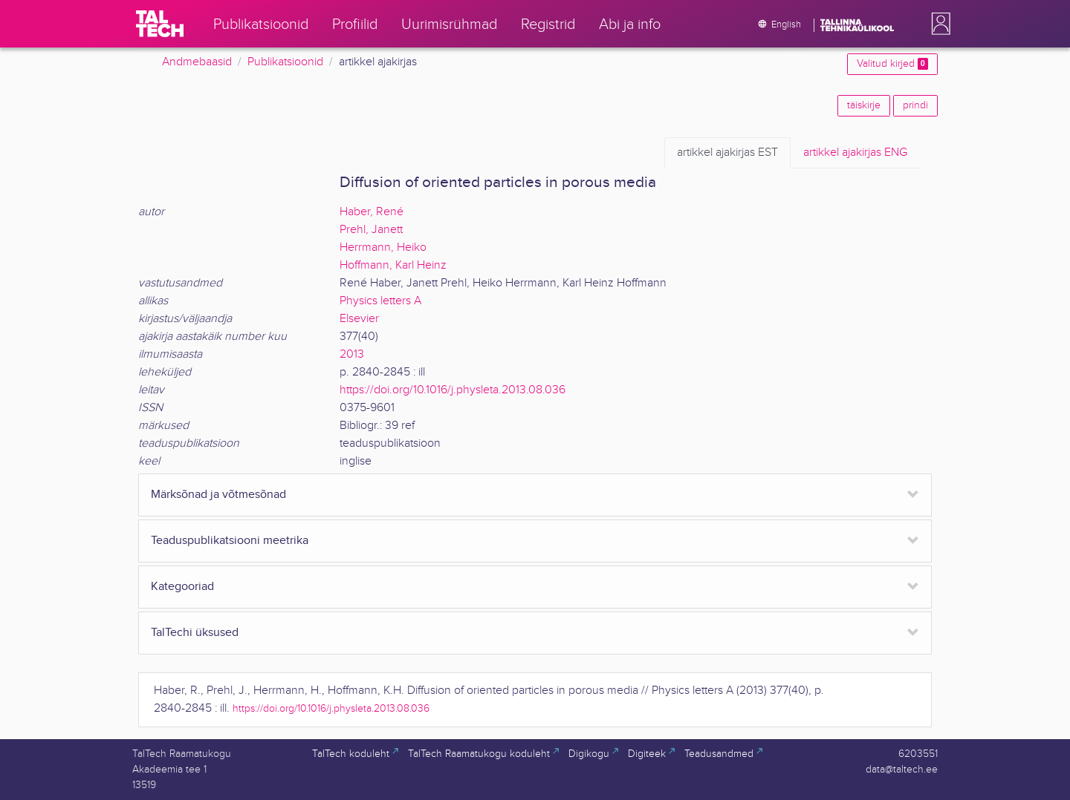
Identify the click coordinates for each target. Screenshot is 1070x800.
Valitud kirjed (892, 64)
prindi (915, 105)
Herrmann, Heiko (383, 247)
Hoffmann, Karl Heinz (393, 265)
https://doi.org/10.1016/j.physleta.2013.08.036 (452, 390)
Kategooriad (182, 587)
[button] (938, 23)
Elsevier (359, 319)
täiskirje (864, 105)
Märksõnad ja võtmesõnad (218, 495)
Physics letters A (380, 301)
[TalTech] (160, 24)
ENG (855, 153)
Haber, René (371, 212)
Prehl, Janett (371, 230)
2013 (352, 354)
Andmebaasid (197, 62)
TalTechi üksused (195, 633)
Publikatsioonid (285, 62)
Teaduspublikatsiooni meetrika (229, 541)
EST (727, 153)
